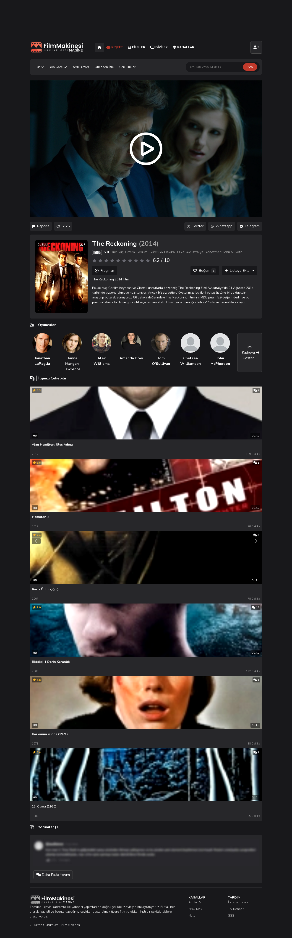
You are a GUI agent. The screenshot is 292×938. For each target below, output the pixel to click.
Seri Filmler (127, 67)
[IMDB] (97, 252)
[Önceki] (36, 537)
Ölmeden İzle (104, 67)
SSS (231, 912)
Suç (120, 252)
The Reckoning (177, 297)
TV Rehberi (236, 906)
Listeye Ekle (237, 270)
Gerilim (141, 252)
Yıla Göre (58, 67)
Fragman (104, 270)
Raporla (40, 226)
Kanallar (183, 47)
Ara (250, 67)
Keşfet (114, 47)
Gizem (130, 252)
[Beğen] (204, 270)
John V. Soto (232, 252)
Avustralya (194, 252)
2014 (148, 243)
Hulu (191, 912)
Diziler (159, 47)
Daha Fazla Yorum (53, 871)
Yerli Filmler (80, 67)
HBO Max (195, 906)
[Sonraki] (255, 537)
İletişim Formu (238, 899)
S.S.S (63, 226)
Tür (39, 67)
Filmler (136, 47)
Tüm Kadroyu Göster (251, 353)
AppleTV (194, 899)
